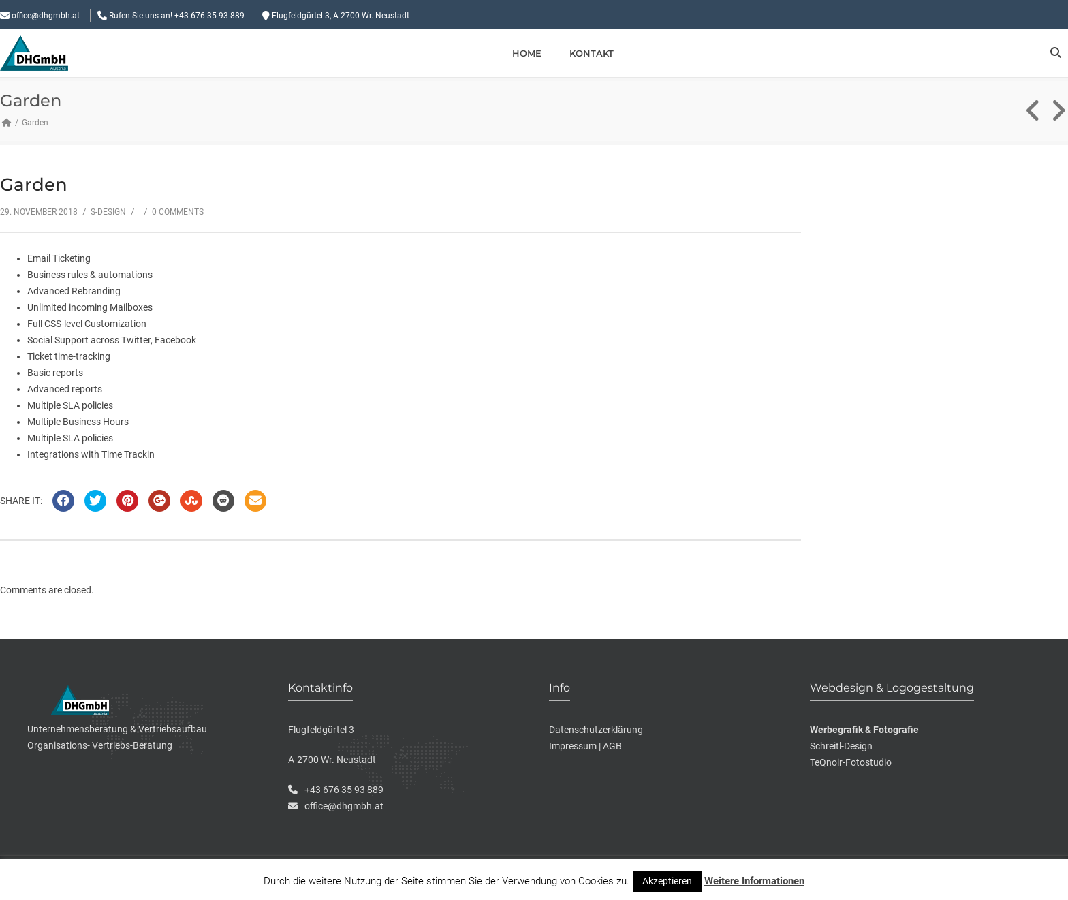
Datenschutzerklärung (596, 729)
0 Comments (178, 212)
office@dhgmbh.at (46, 15)
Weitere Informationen (754, 881)
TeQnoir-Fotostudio (851, 762)
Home (526, 53)
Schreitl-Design (841, 746)
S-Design (108, 212)
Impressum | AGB (585, 746)
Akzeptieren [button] (667, 880)
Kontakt (591, 53)
